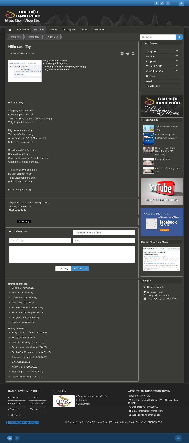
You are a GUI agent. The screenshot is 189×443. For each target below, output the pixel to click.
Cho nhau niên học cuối (23, 357)
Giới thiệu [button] (23, 30)
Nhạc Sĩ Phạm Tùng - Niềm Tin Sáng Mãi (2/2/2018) (165, 151)
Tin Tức (34, 397)
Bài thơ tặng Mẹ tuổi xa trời (25, 352)
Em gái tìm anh (19, 317)
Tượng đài (17, 337)
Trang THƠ (151, 51)
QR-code (12, 422)
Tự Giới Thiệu (153, 86)
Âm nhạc (150, 56)
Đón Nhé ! (17, 322)
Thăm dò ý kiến (37, 403)
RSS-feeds (15, 415)
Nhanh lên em (18, 367)
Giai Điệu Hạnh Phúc (97, 422)
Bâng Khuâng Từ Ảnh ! (23, 332)
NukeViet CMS (127, 422)
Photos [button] (83, 29)
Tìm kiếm (34, 409)
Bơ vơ (15, 362)
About (149, 81)
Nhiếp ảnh (151, 76)
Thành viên (15, 403)
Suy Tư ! (16, 292)
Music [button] (53, 30)
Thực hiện (59, 391)
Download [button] (98, 30)
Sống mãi (16, 288)
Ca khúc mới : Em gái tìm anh (167, 170)
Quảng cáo (15, 409)
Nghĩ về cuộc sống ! (21, 342)
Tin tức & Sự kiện (154, 66)
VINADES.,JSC (154, 422)
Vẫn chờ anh (18, 297)
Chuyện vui (151, 61)
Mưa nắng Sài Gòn (21, 371)
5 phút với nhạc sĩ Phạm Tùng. (167, 128)
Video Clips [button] (68, 30)
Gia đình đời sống (154, 71)
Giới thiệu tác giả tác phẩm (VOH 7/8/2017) (165, 136)
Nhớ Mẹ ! (16, 302)
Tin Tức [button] (39, 30)
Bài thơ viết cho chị (21, 307)
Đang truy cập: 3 (29, 422)
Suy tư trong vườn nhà (23, 347)
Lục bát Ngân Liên (21, 376)
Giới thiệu (14, 397)
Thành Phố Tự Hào (21, 312)
